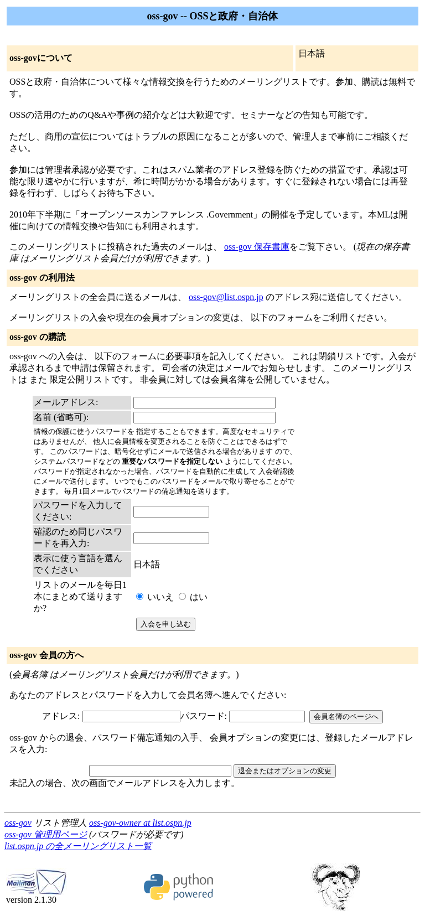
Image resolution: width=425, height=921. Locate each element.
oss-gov (18, 822)
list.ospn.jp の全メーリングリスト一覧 (78, 846)
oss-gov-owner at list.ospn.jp (140, 822)
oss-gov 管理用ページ (45, 834)
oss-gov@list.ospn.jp (226, 297)
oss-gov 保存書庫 (256, 246)
